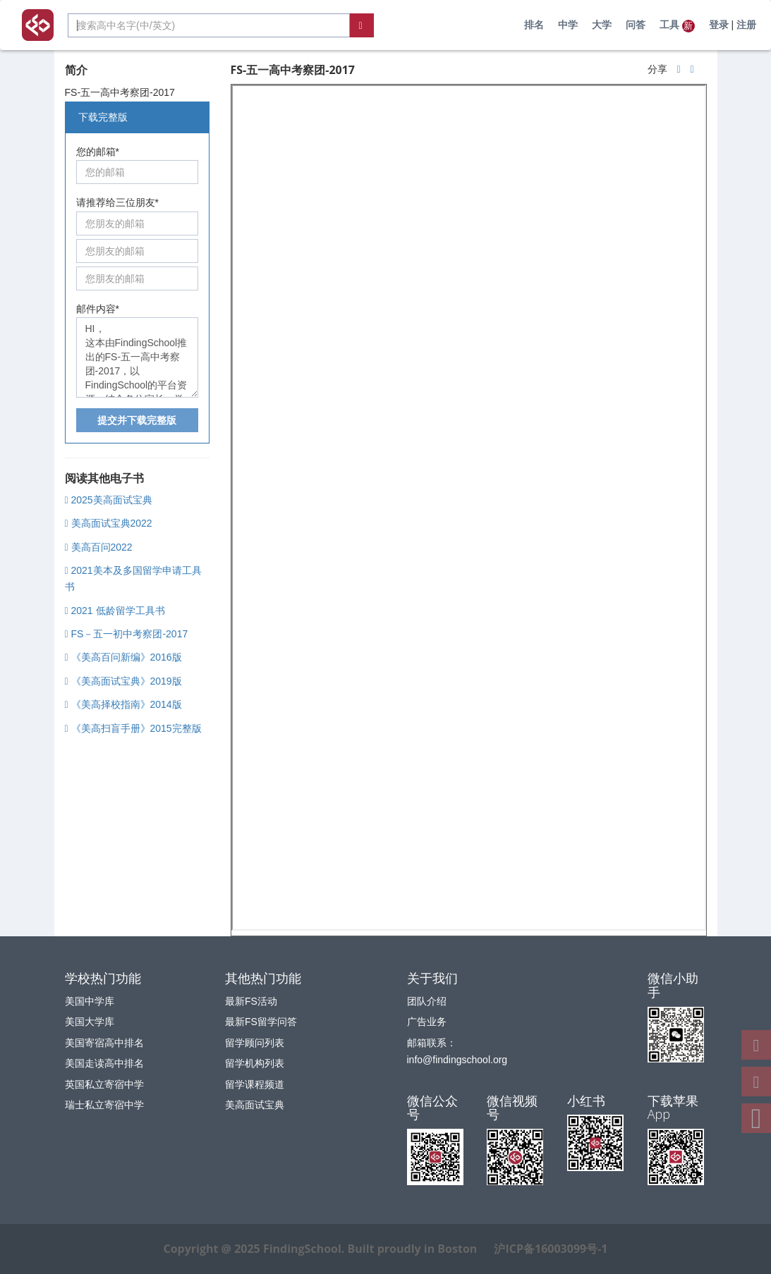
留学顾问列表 (254, 1042)
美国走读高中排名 (104, 1063)
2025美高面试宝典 (108, 500)
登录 (719, 24)
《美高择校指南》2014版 (123, 704)
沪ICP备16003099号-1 (550, 1248)
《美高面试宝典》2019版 (123, 681)
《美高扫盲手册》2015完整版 (133, 728)
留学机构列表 (254, 1063)
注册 (746, 24)
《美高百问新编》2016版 (123, 657)
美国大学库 (89, 1021)
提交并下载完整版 (136, 420)
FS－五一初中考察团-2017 (126, 633)
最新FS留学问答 (261, 1021)
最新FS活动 (251, 1001)
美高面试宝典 (254, 1104)
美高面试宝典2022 (108, 523)
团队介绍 (427, 1001)
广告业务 (427, 1021)
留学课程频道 (254, 1084)
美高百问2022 (99, 547)
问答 (635, 24)
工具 (677, 25)
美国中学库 (89, 1001)
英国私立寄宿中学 (104, 1084)
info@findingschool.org (457, 1059)
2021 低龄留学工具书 (115, 610)
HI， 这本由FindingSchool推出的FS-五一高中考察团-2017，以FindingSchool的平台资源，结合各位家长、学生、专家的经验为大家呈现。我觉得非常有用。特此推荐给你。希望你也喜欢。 (137, 357)
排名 (534, 24)
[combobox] (209, 25)
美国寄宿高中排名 (104, 1042)
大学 (602, 24)
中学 (568, 24)
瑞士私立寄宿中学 (104, 1104)
